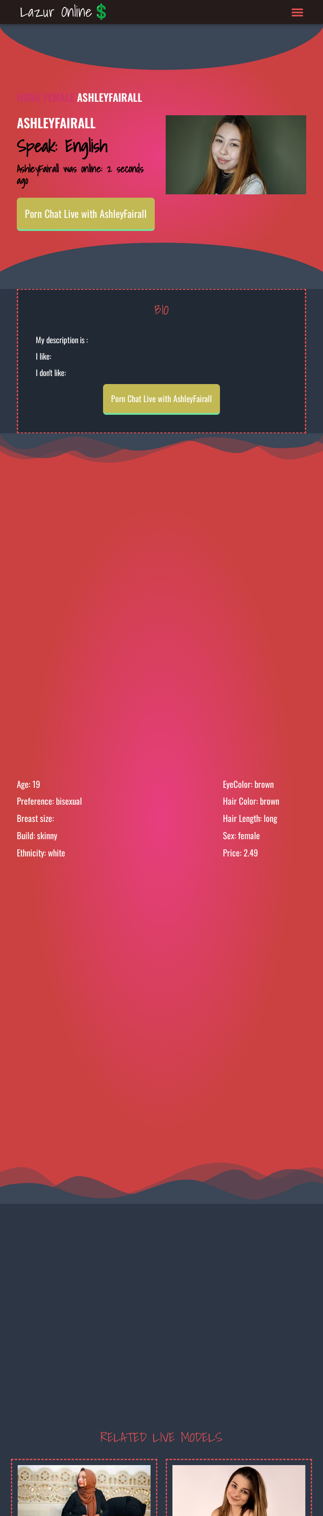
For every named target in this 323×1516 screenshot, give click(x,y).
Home (29, 97)
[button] (297, 12)
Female (58, 97)
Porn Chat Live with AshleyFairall (86, 213)
